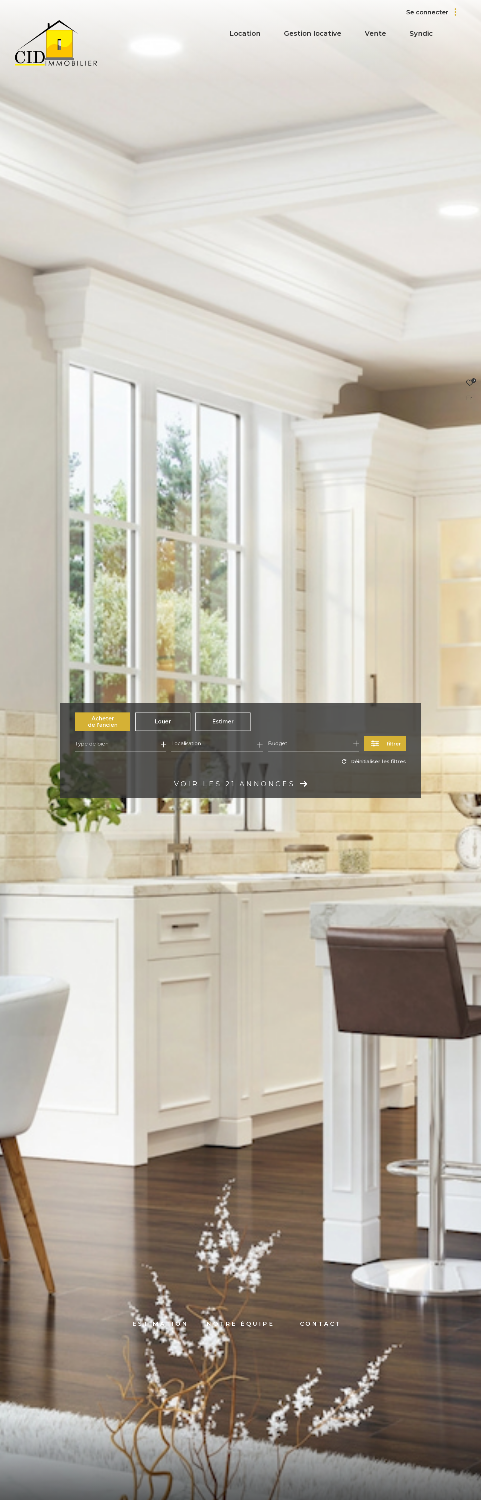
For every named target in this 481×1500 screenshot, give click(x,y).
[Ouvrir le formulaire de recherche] (385, 743)
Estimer (223, 721)
